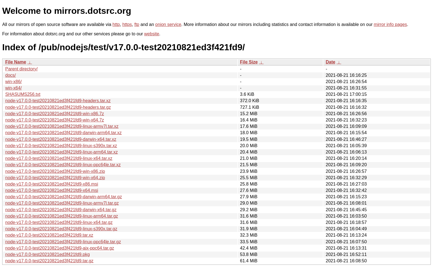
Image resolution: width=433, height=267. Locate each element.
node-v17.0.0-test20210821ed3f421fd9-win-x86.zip (55, 171)
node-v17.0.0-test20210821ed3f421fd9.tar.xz (49, 235)
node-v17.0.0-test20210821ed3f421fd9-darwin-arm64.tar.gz (63, 196)
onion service (168, 24)
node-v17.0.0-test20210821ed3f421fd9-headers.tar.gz (58, 107)
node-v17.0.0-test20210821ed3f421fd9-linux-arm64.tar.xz (61, 152)
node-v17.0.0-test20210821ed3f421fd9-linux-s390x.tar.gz (61, 228)
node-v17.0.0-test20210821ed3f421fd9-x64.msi (51, 190)
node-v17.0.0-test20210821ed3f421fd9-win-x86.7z (54, 113)
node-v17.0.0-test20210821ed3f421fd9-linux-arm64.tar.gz (61, 216)
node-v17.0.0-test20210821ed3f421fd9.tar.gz (49, 260)
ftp (136, 24)
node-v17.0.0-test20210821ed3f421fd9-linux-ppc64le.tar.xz (63, 164)
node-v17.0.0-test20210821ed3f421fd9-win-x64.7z (54, 120)
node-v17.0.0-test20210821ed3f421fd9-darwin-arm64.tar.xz (63, 132)
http (116, 24)
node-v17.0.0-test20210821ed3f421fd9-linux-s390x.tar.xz (61, 145)
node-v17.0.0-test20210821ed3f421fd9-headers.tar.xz (58, 100)
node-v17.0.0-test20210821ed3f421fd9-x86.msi (51, 184)
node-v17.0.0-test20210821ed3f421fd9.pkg (47, 254)
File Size (249, 62)
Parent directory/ (21, 69)
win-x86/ (13, 81)
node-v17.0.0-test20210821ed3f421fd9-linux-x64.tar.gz (59, 222)
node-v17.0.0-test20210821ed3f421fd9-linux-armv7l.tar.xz (61, 126)
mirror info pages (390, 24)
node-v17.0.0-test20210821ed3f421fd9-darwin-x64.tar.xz (60, 139)
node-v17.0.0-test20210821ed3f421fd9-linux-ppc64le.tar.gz (63, 241)
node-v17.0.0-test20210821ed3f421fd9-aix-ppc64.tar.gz (59, 248)
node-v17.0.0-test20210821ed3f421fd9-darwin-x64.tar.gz (61, 209)
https (127, 24)
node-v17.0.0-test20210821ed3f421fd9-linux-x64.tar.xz (58, 158)
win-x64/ (13, 88)
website (151, 33)
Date (330, 62)
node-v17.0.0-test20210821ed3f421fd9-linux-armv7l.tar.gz (62, 203)
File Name (15, 62)
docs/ (10, 75)
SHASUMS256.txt (22, 94)
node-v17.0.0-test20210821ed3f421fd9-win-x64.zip (55, 177)
